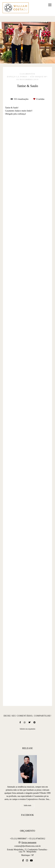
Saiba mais (27, 790)
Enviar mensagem (29, 827)
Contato (27, 855)
